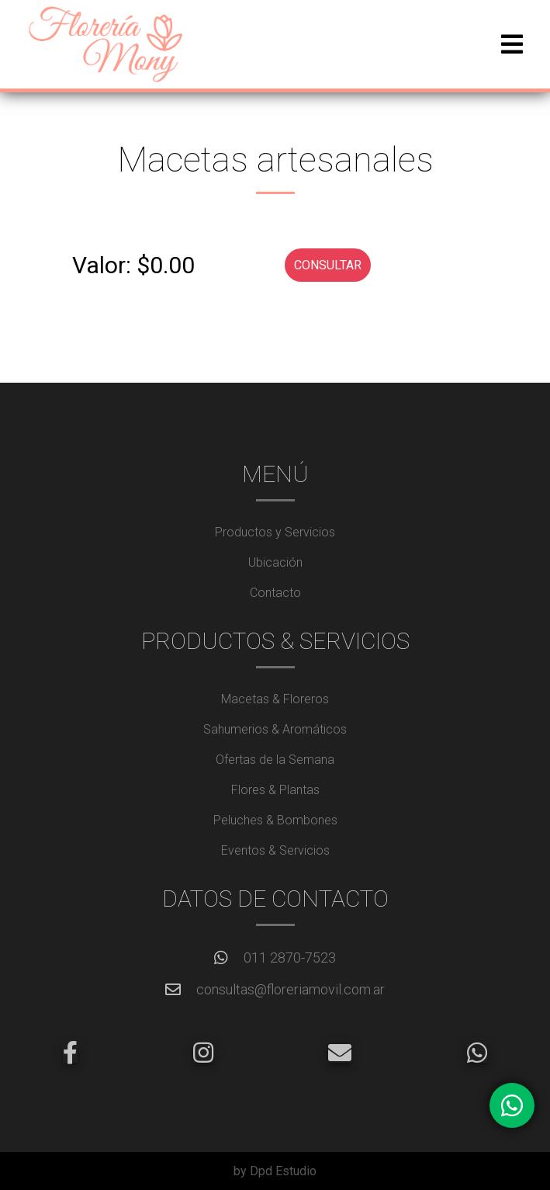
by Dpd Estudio (275, 1171)
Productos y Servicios (275, 532)
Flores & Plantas (275, 789)
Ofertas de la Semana (275, 759)
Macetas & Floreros (275, 699)
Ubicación (275, 562)
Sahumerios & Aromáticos (275, 729)
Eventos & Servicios (275, 850)
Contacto (275, 592)
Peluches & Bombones (275, 820)
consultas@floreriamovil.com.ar (290, 989)
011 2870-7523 (290, 957)
